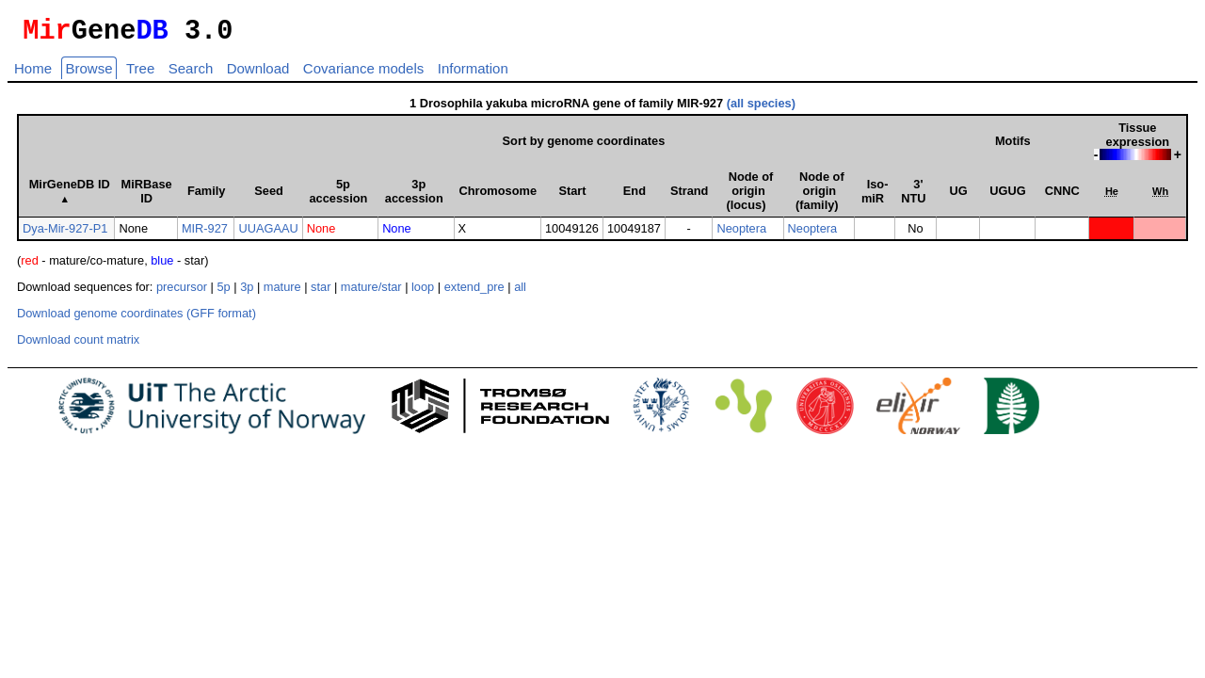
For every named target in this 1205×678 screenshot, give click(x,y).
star (320, 292)
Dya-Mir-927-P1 (65, 234)
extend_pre (474, 292)
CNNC (1062, 196)
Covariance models (363, 74)
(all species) (761, 109)
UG (958, 196)
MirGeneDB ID (69, 196)
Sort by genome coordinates (584, 146)
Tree (140, 74)
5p (223, 292)
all (520, 292)
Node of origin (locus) (749, 196)
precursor (181, 292)
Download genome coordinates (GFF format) (136, 319)
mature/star (371, 292)
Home (33, 74)
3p (246, 292)
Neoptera (741, 234)
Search (191, 74)
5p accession (338, 197)
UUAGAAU (267, 234)
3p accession (414, 197)
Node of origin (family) (819, 196)
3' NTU (913, 197)
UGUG (1007, 196)
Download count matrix (78, 345)
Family (206, 196)
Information (473, 74)
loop (422, 292)
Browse (88, 74)
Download (258, 74)
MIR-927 (205, 234)
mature (282, 292)
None (321, 234)
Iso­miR (874, 197)
